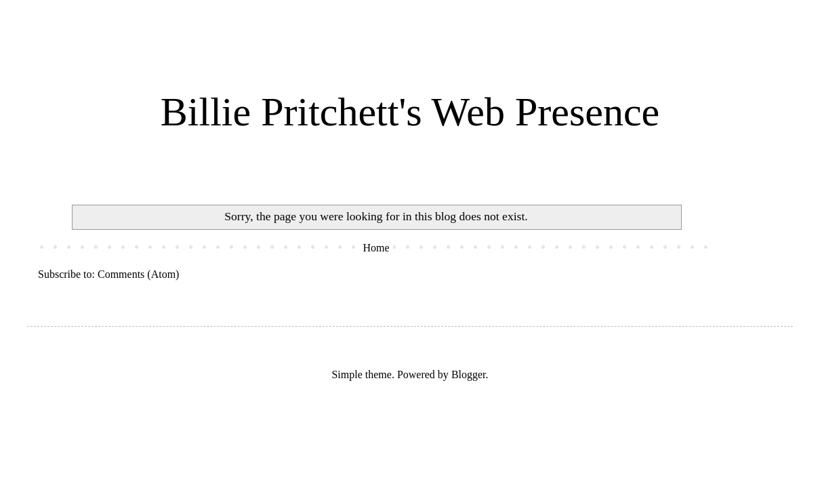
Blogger (468, 374)
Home (376, 247)
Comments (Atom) (138, 274)
